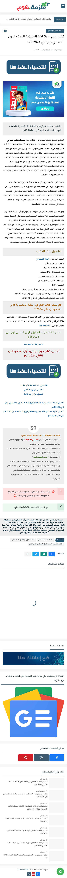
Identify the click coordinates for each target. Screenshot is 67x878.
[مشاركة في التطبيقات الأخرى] (27, 554)
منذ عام (42, 779)
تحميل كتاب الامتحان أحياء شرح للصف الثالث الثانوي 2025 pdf (27, 832)
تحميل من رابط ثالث (33, 394)
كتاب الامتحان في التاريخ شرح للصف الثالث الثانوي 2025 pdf (25, 856)
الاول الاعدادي (42, 259)
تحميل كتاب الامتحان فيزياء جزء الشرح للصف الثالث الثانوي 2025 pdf (27, 844)
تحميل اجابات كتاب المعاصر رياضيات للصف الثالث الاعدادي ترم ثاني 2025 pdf (27, 807)
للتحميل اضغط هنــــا (38, 386)
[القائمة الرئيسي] (63, 6)
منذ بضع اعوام (40, 791)
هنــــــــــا (22, 386)
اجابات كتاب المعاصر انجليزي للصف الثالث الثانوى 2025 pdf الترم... (29, 19)
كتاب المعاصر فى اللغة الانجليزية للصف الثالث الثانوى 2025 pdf (26, 820)
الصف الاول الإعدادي (55, 31)
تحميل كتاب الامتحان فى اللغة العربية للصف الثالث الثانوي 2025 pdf (27, 783)
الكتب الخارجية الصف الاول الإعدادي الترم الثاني (46, 544)
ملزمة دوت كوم (23, 870)
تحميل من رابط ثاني (33, 390)
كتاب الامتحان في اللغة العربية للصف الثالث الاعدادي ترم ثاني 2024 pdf (25, 795)
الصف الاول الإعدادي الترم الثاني (23, 540)
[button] (52, 554)
